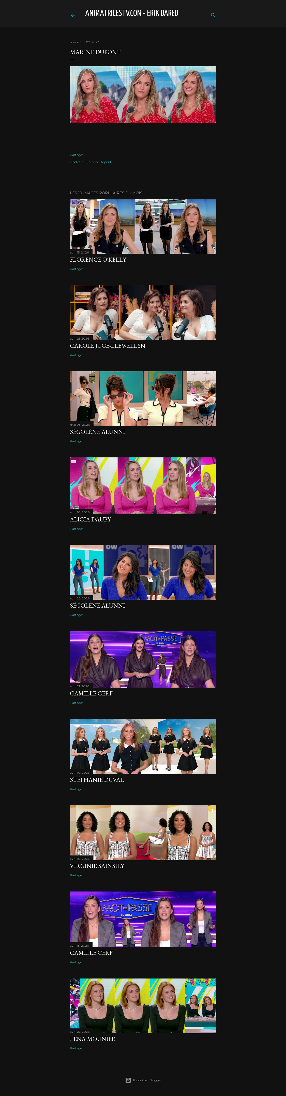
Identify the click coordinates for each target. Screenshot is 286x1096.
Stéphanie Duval (97, 780)
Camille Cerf (91, 693)
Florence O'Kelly (98, 259)
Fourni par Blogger (143, 1080)
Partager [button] (76, 155)
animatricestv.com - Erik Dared (131, 13)
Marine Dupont (100, 162)
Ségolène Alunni (97, 432)
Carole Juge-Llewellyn (107, 346)
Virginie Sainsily (97, 866)
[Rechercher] (213, 14)
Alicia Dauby (90, 519)
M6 (85, 162)
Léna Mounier (93, 1039)
